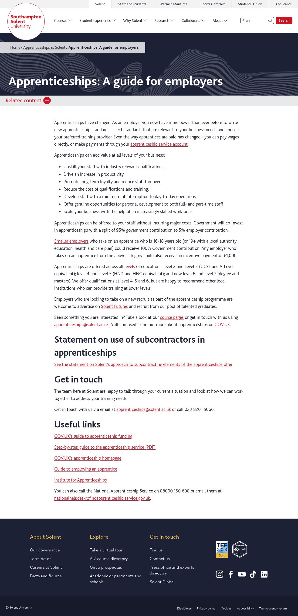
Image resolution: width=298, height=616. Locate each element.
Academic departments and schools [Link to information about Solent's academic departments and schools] (116, 578)
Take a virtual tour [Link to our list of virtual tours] (106, 550)
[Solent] (26, 21)
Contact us (160, 558)
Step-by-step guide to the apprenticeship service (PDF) (105, 447)
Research (164, 22)
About (220, 22)
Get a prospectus (106, 567)
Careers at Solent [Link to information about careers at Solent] (46, 567)
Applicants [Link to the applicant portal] (283, 4)
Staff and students (132, 4)
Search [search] (284, 20)
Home (15, 47)
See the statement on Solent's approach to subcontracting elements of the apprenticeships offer (143, 364)
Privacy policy (206, 608)
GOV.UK (222, 324)
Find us (156, 550)
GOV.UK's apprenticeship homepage (87, 458)
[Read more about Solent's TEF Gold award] (222, 550)
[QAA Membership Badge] (239, 550)
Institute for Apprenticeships (80, 480)
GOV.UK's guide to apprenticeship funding (93, 436)
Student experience (97, 22)
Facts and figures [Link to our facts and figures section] (46, 575)
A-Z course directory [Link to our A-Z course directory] (109, 558)
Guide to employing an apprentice (85, 469)
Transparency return (273, 608)
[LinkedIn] (264, 576)
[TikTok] (253, 576)
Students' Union (250, 4)
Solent (100, 4)
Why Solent (135, 22)
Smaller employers (71, 241)
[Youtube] (242, 576)
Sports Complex (213, 4)
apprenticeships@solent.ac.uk (81, 324)
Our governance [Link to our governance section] (45, 550)
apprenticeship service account (159, 144)
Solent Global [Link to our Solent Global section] (162, 581)
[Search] (257, 20)
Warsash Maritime (173, 4)
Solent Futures (114, 306)
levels (130, 266)
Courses (63, 22)
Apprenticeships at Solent (44, 47)
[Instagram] (219, 576)
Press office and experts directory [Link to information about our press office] (172, 570)
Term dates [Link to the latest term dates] (40, 558)
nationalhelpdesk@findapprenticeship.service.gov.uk (102, 498)
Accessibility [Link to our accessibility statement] (245, 608)
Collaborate (193, 22)
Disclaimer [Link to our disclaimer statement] (184, 608)
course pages (172, 317)
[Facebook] (230, 576)
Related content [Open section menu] (28, 100)
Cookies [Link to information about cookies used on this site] (226, 608)
